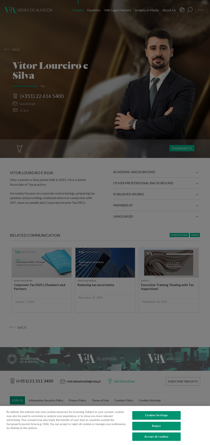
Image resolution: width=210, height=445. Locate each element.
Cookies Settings (156, 421)
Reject (156, 431)
